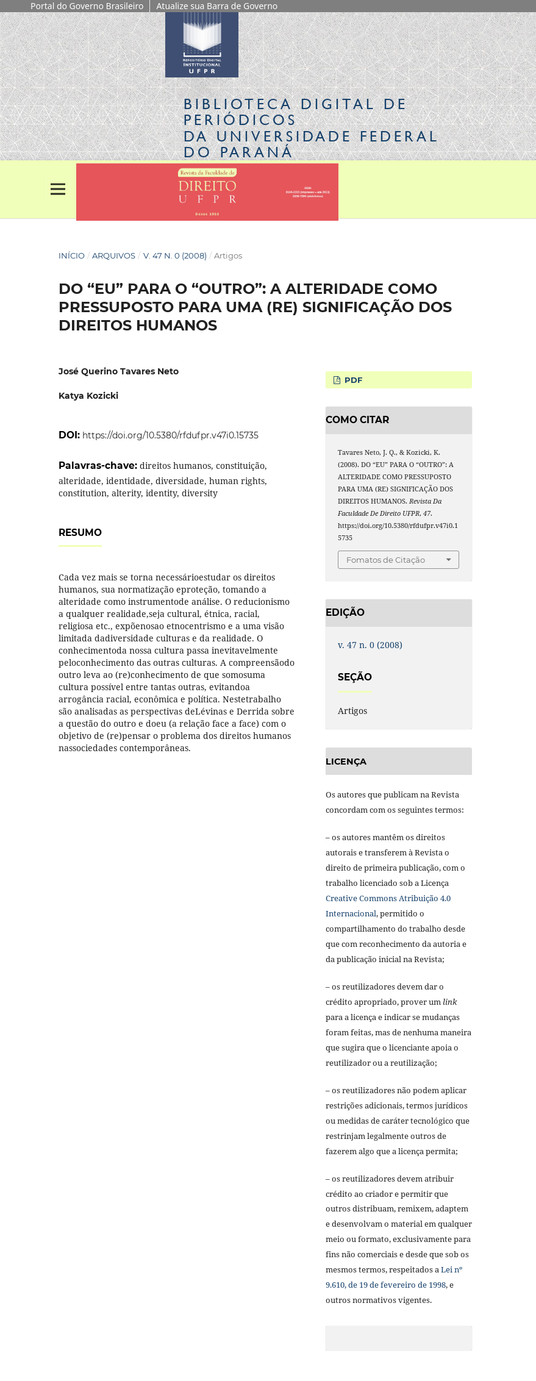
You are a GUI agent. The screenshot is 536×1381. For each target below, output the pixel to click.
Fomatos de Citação (385, 560)
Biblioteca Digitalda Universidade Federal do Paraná (312, 128)
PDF (352, 380)
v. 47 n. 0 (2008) (175, 255)
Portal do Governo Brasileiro (86, 6)
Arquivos (113, 255)
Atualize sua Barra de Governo (216, 6)
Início (72, 255)
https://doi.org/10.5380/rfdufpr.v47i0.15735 (170, 435)
